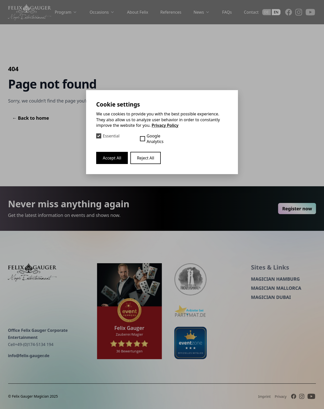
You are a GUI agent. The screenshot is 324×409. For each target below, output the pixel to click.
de (266, 12)
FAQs (227, 12)
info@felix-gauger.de (24, 355)
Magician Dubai (267, 297)
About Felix (137, 12)
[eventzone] (194, 343)
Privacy (281, 396)
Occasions (102, 12)
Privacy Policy (165, 125)
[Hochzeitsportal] (194, 279)
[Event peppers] (125, 311)
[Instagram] (299, 12)
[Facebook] (289, 12)
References (170, 12)
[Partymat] (194, 311)
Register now (301, 209)
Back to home (30, 118)
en (276, 12)
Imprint (264, 396)
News (201, 12)
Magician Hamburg (271, 279)
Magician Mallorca (272, 288)
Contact (251, 12)
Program (66, 12)
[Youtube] (310, 12)
